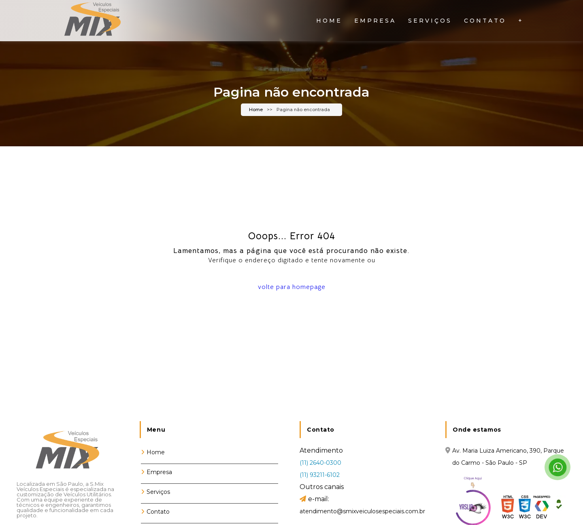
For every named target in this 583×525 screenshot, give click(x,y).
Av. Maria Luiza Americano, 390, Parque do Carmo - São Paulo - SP (508, 456)
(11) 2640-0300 (320, 462)
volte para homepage (292, 287)
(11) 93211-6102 (320, 475)
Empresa (375, 20)
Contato (485, 20)
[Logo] (66, 452)
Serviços (430, 20)
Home (329, 20)
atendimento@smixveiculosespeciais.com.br (362, 511)
